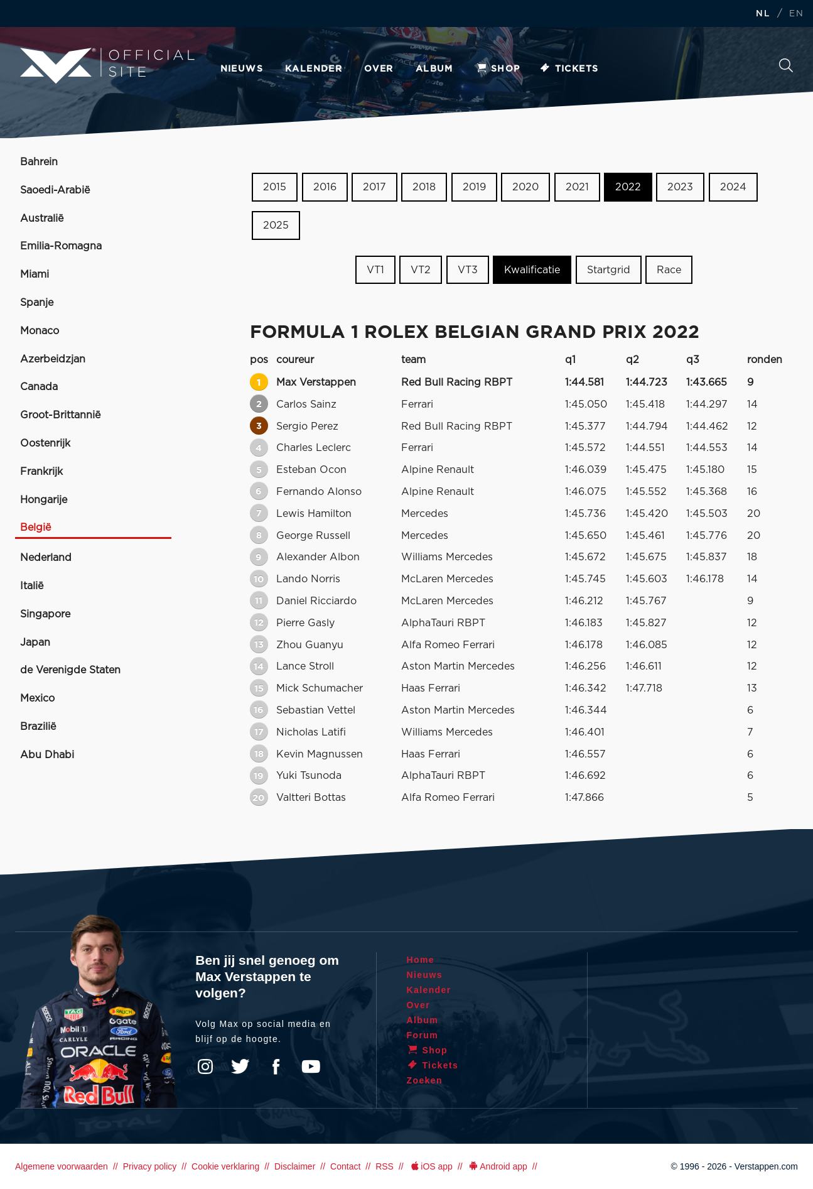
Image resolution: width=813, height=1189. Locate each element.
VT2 (421, 269)
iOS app (431, 1166)
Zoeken (786, 65)
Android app (497, 1166)
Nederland (46, 558)
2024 (733, 187)
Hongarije (43, 500)
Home (421, 960)
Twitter (240, 1066)
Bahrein (39, 162)
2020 (525, 187)
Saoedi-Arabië (55, 190)
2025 (276, 225)
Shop (497, 69)
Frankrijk (41, 472)
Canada (39, 387)
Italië (31, 586)
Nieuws (241, 69)
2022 (628, 187)
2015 (274, 187)
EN (796, 14)
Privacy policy (150, 1166)
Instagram (205, 1066)
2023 (680, 187)
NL (763, 14)
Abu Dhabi (47, 755)
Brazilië (38, 727)
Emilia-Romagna (61, 246)
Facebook (276, 1066)
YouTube (311, 1066)
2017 (374, 187)
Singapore (45, 614)
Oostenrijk (45, 443)
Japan (35, 643)
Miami (34, 274)
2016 (325, 187)
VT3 (468, 269)
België (35, 528)
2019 (474, 187)
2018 (424, 187)
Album (434, 69)
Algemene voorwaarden (61, 1166)
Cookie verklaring (225, 1166)
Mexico (37, 698)
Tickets (569, 69)
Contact (345, 1166)
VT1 (375, 269)
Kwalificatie (532, 269)
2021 (577, 187)
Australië (41, 219)
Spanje (36, 303)
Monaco (39, 331)
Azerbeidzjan (52, 359)
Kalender (313, 69)
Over (379, 69)
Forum (423, 1035)
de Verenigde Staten (70, 670)
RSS (384, 1166)
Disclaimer (294, 1166)
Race (669, 269)
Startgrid (608, 269)
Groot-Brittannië (60, 415)
